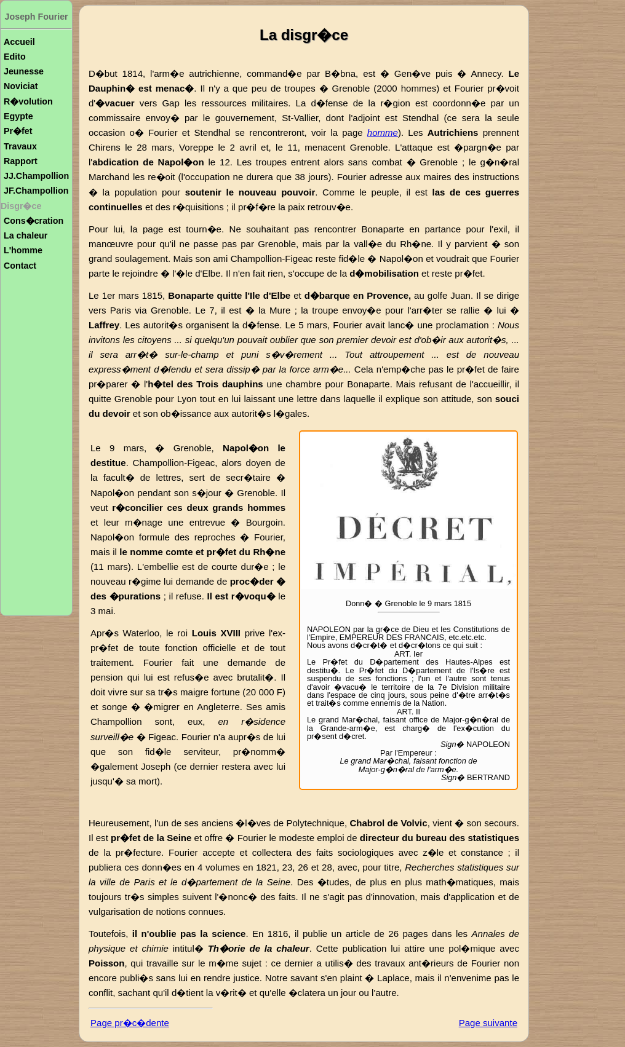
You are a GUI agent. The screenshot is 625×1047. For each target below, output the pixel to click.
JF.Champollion (36, 191)
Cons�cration (33, 221)
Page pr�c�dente (129, 1022)
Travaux (20, 146)
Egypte (18, 116)
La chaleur (25, 235)
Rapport (21, 161)
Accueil (19, 42)
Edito (15, 56)
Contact (20, 266)
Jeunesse (24, 71)
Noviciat (21, 86)
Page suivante (488, 1022)
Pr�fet (18, 131)
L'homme (23, 250)
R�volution (28, 101)
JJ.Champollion (36, 176)
